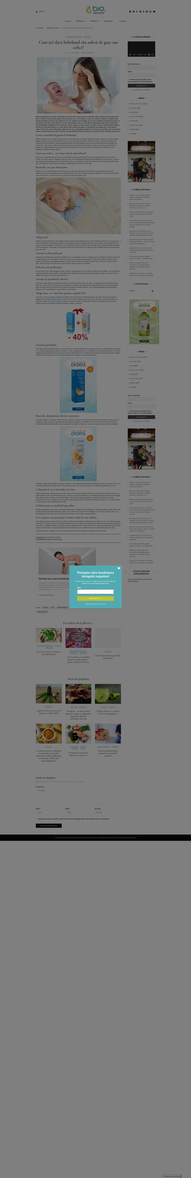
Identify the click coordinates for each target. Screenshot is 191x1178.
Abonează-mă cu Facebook (95, 604)
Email (79, 588)
